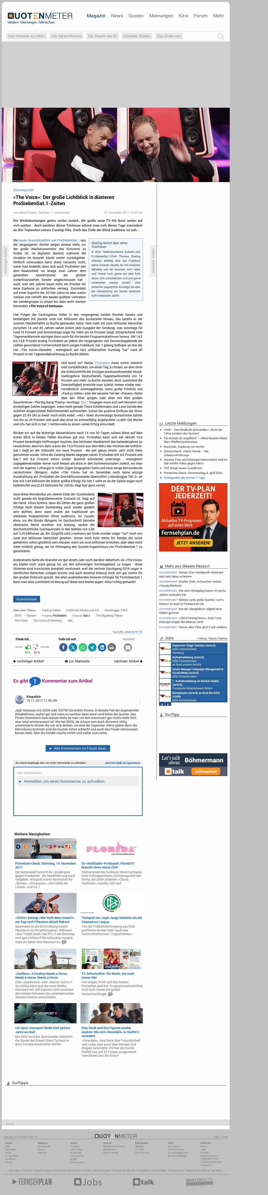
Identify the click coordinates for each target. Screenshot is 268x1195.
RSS (7, 1146)
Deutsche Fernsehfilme (197, 1170)
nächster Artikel (128, 661)
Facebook (10, 1159)
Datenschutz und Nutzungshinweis (210, 1157)
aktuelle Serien (159, 1170)
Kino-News (173, 1146)
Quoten (136, 15)
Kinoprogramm (176, 1170)
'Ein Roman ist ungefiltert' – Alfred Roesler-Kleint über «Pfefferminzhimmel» (195, 440)
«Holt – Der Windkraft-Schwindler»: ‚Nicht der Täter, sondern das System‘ (193, 431)
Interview (42, 1152)
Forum (201, 15)
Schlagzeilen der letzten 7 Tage (184, 478)
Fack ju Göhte (51, 610)
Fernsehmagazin (43, 1170)
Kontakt (205, 1152)
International (77, 1155)
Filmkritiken (59, 1170)
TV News (87, 1170)
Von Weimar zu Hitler (26, 36)
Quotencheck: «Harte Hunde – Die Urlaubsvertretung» (186, 453)
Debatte (139, 1146)
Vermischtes (76, 1149)
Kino (183, 15)
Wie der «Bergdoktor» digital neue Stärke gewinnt (190, 610)
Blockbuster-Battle (177, 1155)
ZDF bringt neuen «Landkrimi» (183, 468)
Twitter (8, 1162)
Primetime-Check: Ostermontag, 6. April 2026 (193, 473)
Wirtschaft (75, 1152)
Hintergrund (44, 1146)
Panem (31, 615)
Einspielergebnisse (178, 1152)
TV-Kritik (139, 1149)
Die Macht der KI (102, 36)
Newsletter (10, 1149)
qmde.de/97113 (133, 631)
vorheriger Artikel (28, 661)
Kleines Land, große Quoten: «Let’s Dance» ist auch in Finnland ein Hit (191, 601)
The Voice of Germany (47, 620)
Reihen (41, 1149)
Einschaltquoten (102, 1170)
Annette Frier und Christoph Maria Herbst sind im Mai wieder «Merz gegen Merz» (195, 461)
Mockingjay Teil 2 (116, 610)
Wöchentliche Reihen (114, 1146)
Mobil (8, 1152)
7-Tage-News (12, 1155)
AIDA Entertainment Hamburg (188, 648)
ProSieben (102, 363)
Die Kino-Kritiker (176, 1149)
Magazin (96, 15)
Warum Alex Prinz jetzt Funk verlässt (193, 627)
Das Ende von (169, 36)
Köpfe (73, 1159)
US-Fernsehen (77, 1162)
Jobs (203, 1149)
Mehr (218, 15)
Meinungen (161, 15)
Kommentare (27, 599)
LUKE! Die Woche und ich (82, 610)
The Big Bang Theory (109, 615)
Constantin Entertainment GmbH (189, 684)
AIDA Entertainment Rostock (191, 672)
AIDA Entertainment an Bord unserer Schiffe (182, 660)
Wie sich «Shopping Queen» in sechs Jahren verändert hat (192, 592)
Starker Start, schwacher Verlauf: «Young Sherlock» (190, 583)
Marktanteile (109, 1149)
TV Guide (116, 1170)
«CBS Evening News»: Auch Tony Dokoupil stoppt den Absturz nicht (190, 620)
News (117, 15)
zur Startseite (77, 661)
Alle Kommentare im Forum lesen (77, 748)
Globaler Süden (137, 36)
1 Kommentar (61, 212)
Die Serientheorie (67, 36)
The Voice (21, 620)
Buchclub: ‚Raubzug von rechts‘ (184, 447)
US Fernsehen (74, 1170)
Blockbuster (129, 1170)
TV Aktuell (27, 1170)
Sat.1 (85, 402)
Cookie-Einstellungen (212, 1161)
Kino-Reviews (142, 1152)
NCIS (18, 615)
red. (70, 620)
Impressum (206, 1165)
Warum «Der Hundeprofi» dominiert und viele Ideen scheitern (191, 574)
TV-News (75, 1146)
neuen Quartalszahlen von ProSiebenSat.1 (49, 240)
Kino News (15, 1170)
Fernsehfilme (143, 1170)
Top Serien (216, 1170)
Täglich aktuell (111, 1152)
